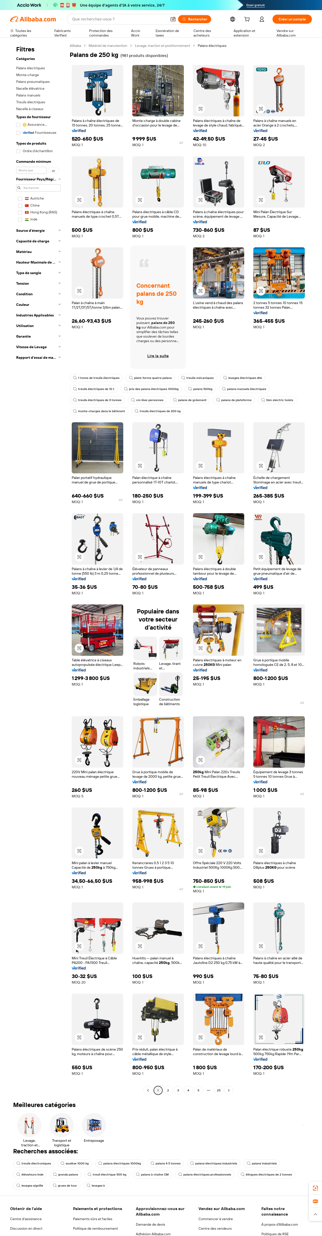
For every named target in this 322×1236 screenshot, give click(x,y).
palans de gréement (190, 400)
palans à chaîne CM (152, 1175)
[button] (200, 108)
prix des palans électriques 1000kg (151, 389)
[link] (315, 1188)
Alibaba (75, 46)
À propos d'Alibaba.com (279, 1224)
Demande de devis (150, 1224)
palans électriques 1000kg (119, 1163)
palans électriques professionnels (204, 1175)
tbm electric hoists (277, 400)
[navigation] (38, 568)
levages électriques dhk (242, 378)
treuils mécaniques (197, 378)
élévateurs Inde (29, 1175)
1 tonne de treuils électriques (96, 378)
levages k (96, 1186)
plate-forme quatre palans (150, 378)
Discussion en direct (26, 1228)
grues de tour (65, 1186)
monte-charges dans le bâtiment (99, 411)
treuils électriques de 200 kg (158, 411)
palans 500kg (200, 389)
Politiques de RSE (275, 1234)
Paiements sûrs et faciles (92, 1219)
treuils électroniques (33, 1163)
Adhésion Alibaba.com (153, 1234)
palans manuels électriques (244, 389)
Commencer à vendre (216, 1219)
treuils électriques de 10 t (93, 389)
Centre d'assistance (26, 1219)
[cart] (248, 20)
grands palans (65, 1175)
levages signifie (29, 1186)
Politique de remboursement (95, 1228)
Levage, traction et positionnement (162, 46)
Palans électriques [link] (212, 46)
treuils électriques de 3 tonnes (97, 400)
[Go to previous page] (148, 1090)
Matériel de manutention (108, 46)
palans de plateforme (234, 400)
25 (218, 1090)
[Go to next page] (228, 1090)
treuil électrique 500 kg (107, 1175)
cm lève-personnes (147, 400)
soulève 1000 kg (75, 1163)
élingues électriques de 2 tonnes (266, 1175)
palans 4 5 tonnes (166, 1163)
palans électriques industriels (213, 1163)
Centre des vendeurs (215, 1228)
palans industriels (262, 1163)
